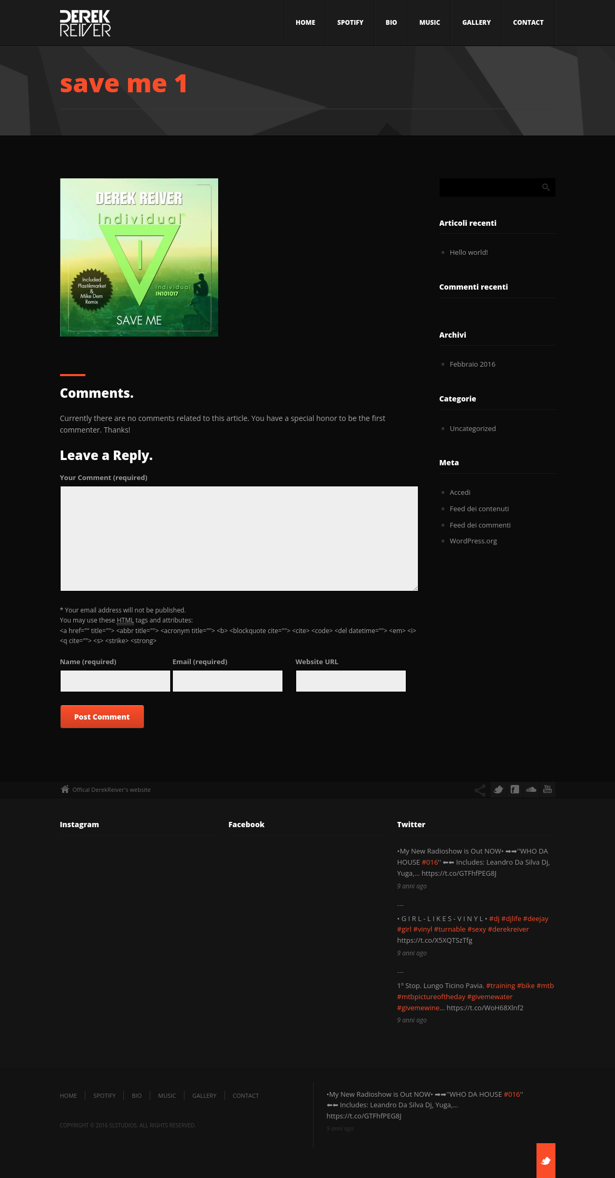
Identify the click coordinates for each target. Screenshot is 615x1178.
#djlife (511, 918)
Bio (391, 22)
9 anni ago (412, 886)
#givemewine (418, 1007)
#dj (494, 918)
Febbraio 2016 (473, 364)
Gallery (476, 22)
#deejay (536, 918)
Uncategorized (473, 428)
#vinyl (422, 929)
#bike (526, 985)
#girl (404, 929)
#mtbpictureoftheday (431, 996)
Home (305, 22)
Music (430, 22)
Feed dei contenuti (479, 508)
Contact (528, 22)
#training (500, 985)
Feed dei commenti (480, 525)
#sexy (476, 929)
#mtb (545, 985)
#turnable (450, 929)
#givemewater (489, 996)
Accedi (460, 492)
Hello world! (469, 252)
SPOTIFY (350, 22)
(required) (104, 477)
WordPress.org (473, 540)
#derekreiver (508, 929)
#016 (430, 862)
